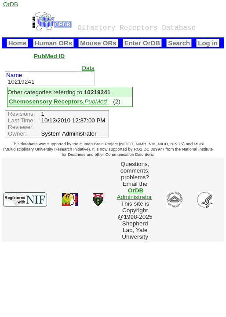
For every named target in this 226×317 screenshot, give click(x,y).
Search (179, 43)
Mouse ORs (98, 43)
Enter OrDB (142, 43)
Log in (208, 43)
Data (88, 68)
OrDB (10, 4)
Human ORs (54, 43)
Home (17, 43)
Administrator (134, 193)
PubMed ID (49, 56)
